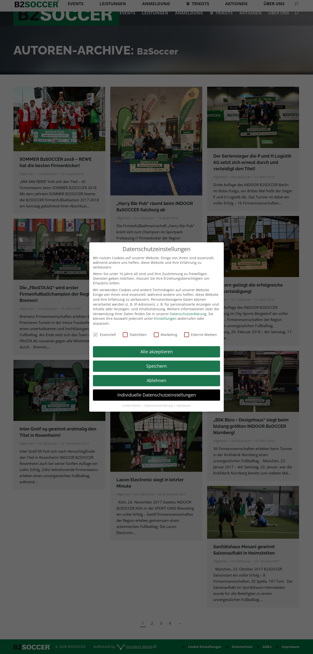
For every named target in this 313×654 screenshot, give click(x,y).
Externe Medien (200, 334)
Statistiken (135, 334)
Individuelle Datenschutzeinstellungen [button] (156, 395)
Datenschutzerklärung (188, 313)
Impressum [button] (184, 405)
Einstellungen (165, 318)
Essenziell (104, 334)
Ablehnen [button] (156, 380)
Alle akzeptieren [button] (156, 351)
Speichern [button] (156, 366)
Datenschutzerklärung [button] (159, 405)
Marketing (165, 334)
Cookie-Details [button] (131, 405)
